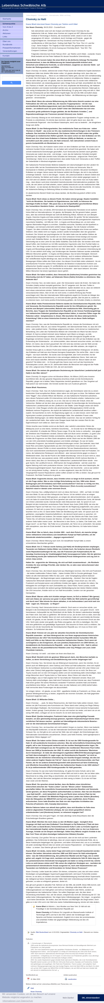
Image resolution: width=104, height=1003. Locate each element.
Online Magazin (31, 15)
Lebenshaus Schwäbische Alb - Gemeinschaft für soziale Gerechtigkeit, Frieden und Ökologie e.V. (23, 6)
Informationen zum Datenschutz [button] (18, 1001)
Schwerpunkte (43, 15)
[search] (11, 78)
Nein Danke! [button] (68, 998)
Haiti (32, 988)
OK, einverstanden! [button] (91, 998)
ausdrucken (72, 979)
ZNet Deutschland (42, 932)
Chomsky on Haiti (76, 932)
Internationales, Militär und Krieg (59, 15)
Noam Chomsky (36, 991)
